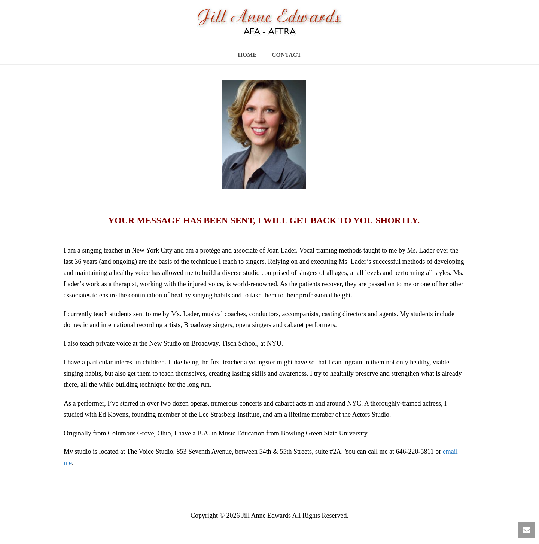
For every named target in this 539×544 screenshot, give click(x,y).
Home (247, 55)
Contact (286, 55)
